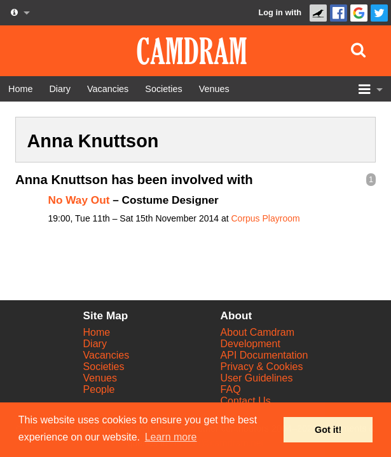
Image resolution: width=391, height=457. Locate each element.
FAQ (231, 389)
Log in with (279, 12)
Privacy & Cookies (262, 366)
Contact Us (246, 400)
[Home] (20, 89)
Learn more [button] (171, 437)
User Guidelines (257, 378)
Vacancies (106, 355)
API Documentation (264, 355)
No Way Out (79, 200)
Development (250, 343)
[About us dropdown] (19, 12)
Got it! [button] (328, 430)
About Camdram (258, 332)
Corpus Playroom (265, 218)
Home (97, 332)
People (99, 389)
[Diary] (60, 89)
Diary (95, 343)
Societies (104, 366)
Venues (100, 378)
